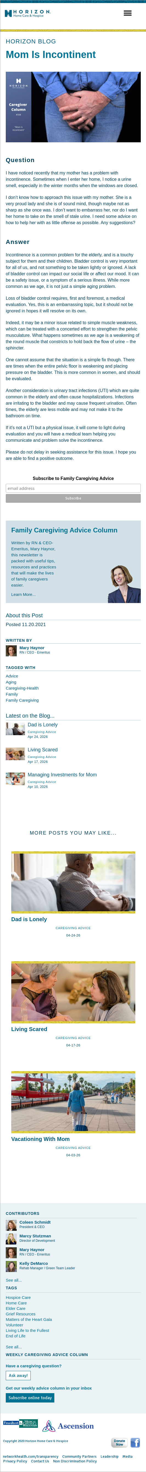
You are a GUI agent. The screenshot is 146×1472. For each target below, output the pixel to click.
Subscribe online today (30, 1398)
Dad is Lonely (43, 724)
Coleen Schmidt (34, 1222)
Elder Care (16, 1308)
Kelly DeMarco (33, 1263)
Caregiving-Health (22, 688)
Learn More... (23, 594)
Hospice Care (18, 1297)
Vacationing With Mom (40, 1139)
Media (127, 1456)
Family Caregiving (22, 700)
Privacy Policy (15, 1461)
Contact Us (40, 1461)
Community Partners (79, 1456)
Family (12, 694)
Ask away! (18, 1375)
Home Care (16, 1303)
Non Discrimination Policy (75, 1461)
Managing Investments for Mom (62, 774)
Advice (12, 676)
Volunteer (14, 1325)
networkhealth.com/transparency (30, 1456)
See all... (14, 1280)
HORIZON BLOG (31, 41)
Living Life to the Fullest (27, 1330)
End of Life (16, 1336)
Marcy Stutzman (35, 1236)
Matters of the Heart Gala (29, 1319)
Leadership (109, 1456)
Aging (11, 682)
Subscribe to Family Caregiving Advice (73, 478)
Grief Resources (20, 1314)
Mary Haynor (31, 647)
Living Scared (43, 749)
